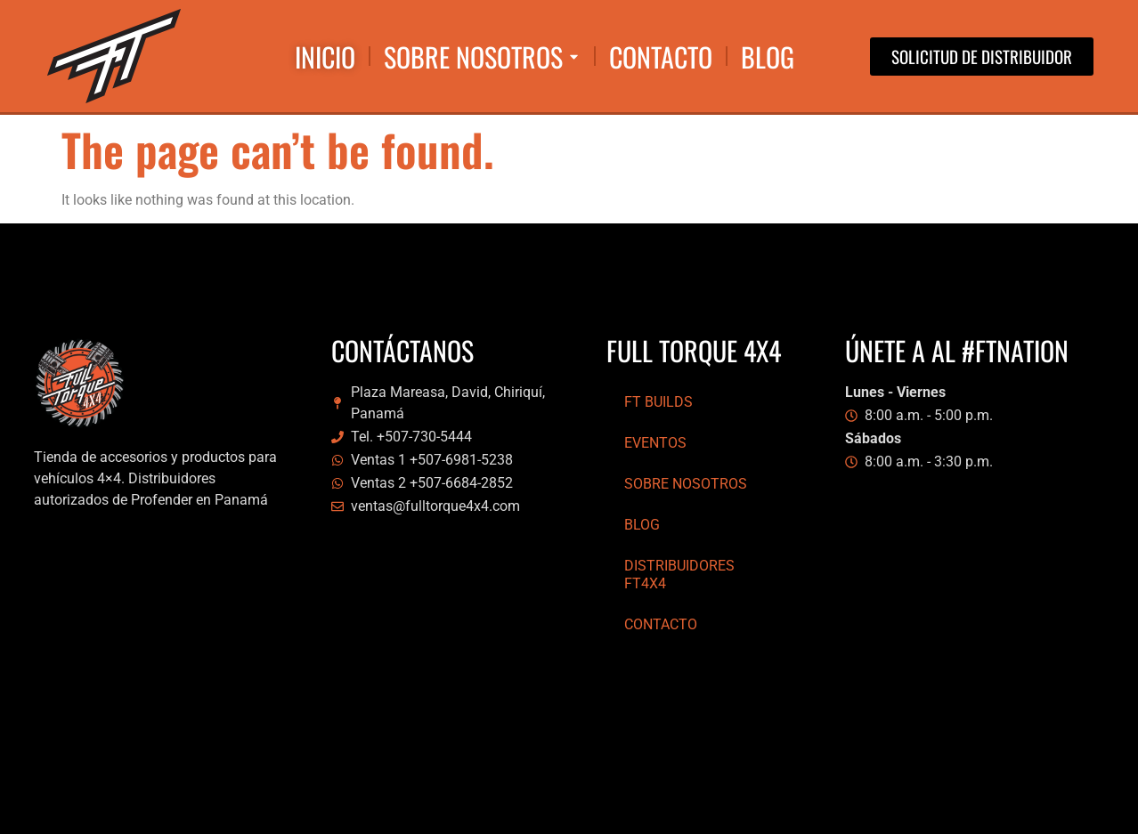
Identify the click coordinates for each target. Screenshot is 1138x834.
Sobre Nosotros (685, 483)
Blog (642, 524)
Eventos (655, 442)
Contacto (660, 624)
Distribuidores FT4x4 (679, 574)
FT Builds (658, 401)
